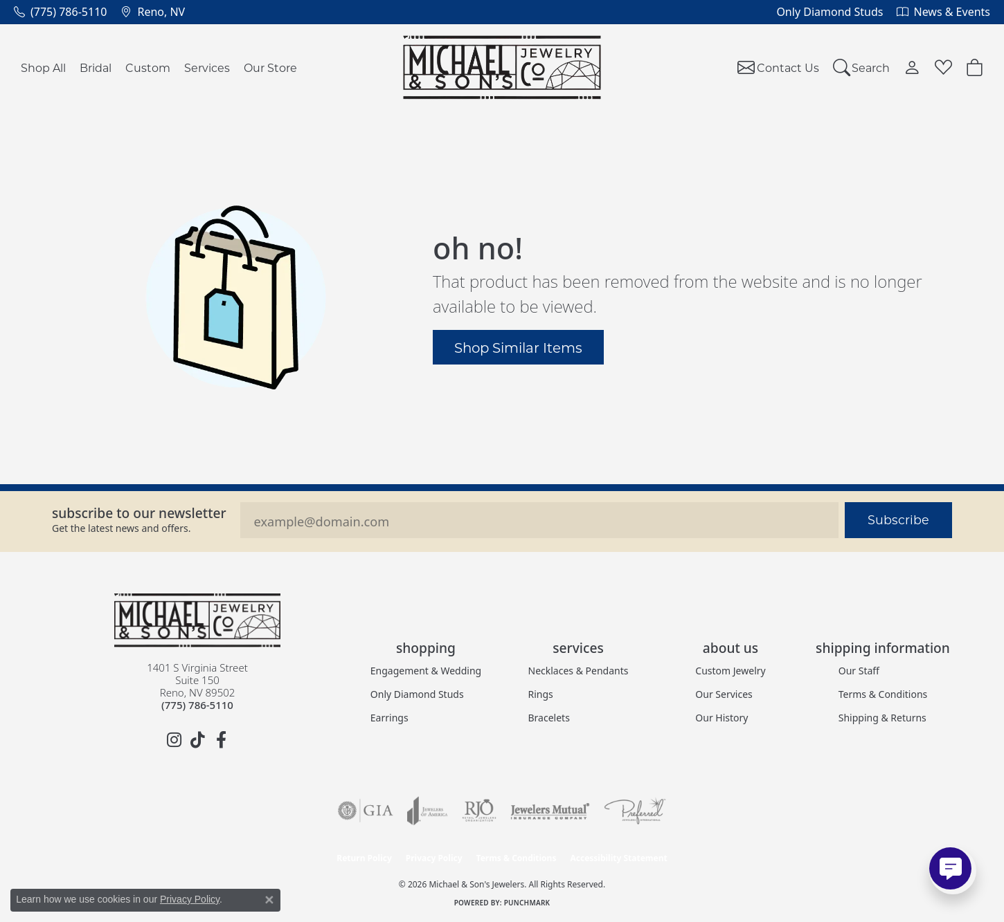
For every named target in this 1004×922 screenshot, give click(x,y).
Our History (721, 717)
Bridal (95, 67)
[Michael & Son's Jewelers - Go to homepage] (197, 620)
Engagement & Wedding (425, 670)
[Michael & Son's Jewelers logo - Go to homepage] (502, 67)
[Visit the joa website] (427, 810)
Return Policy (364, 858)
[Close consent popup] (269, 900)
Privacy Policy (434, 858)
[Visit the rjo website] (479, 810)
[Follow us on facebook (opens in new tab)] (221, 740)
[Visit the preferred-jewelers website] (635, 810)
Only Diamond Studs (417, 694)
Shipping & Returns (882, 717)
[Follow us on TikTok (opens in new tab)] (197, 740)
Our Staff (859, 670)
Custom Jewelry (730, 670)
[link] (60, 12)
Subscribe (898, 520)
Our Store (270, 67)
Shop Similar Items (518, 347)
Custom (147, 67)
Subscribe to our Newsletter (139, 513)
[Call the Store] (197, 705)
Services (207, 67)
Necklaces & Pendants (578, 670)
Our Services (723, 694)
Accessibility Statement (618, 858)
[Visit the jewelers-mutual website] (550, 810)
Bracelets (549, 717)
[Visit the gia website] (365, 810)
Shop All (43, 67)
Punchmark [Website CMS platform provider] (527, 902)
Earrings (389, 717)
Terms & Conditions (883, 694)
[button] (861, 67)
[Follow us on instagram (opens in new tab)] (173, 740)
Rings (540, 694)
